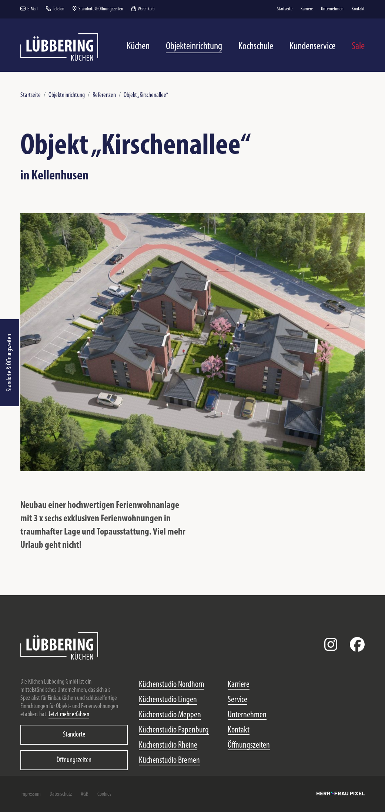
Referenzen (104, 95)
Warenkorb (143, 9)
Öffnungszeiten (74, 760)
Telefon (55, 9)
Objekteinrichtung (66, 95)
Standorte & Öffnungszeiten (9, 362)
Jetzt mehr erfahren (68, 714)
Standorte (74, 734)
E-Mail (29, 9)
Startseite (30, 95)
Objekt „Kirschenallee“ (146, 95)
